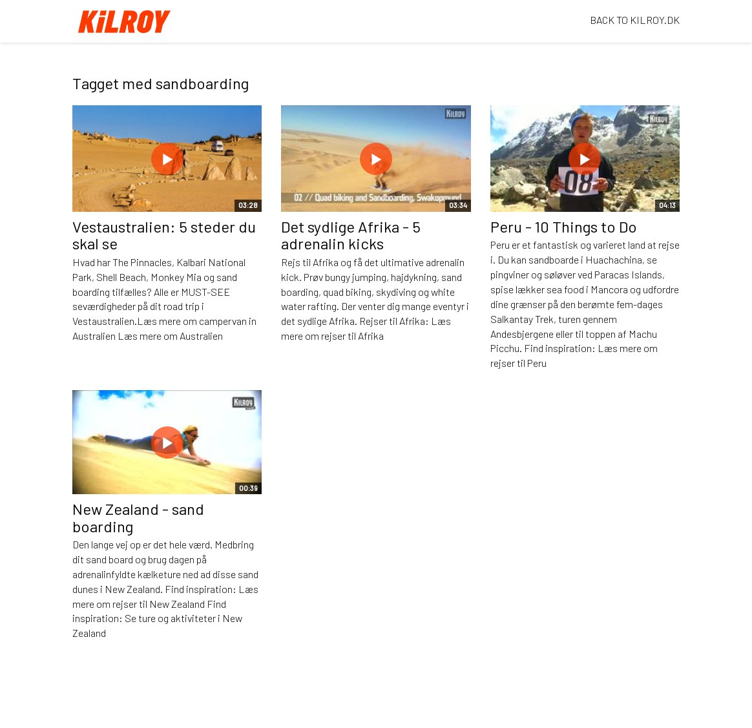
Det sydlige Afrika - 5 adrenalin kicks (351, 235)
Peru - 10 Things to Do (563, 226)
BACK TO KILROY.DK (635, 20)
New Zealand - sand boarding (138, 517)
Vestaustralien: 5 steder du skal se (164, 235)
